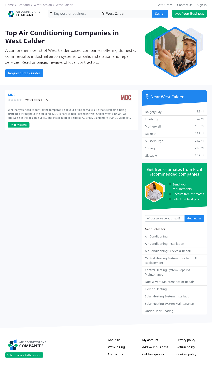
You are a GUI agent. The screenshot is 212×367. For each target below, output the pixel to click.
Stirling (174, 148)
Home (9, 5)
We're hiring (116, 347)
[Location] (126, 14)
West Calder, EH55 (36, 100)
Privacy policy (185, 340)
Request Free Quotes (24, 73)
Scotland (24, 5)
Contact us (115, 354)
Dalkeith (174, 133)
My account (150, 340)
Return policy (185, 347)
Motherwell (174, 126)
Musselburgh (174, 141)
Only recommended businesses (24, 355)
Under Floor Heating (159, 311)
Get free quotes (153, 354)
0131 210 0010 (18, 125)
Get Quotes (165, 5)
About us (114, 340)
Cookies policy (186, 354)
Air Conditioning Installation (164, 244)
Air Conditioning (156, 236)
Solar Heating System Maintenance (169, 304)
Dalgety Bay (174, 112)
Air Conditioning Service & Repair (168, 251)
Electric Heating (156, 289)
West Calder (64, 5)
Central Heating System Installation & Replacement (171, 260)
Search (160, 13)
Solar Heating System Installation (168, 296)
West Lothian (43, 5)
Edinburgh (174, 119)
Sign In (202, 5)
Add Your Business (189, 13)
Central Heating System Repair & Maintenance (168, 272)
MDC (12, 94)
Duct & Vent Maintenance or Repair (169, 282)
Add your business (155, 347)
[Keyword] (74, 14)
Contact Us (184, 5)
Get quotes (194, 218)
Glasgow (174, 155)
